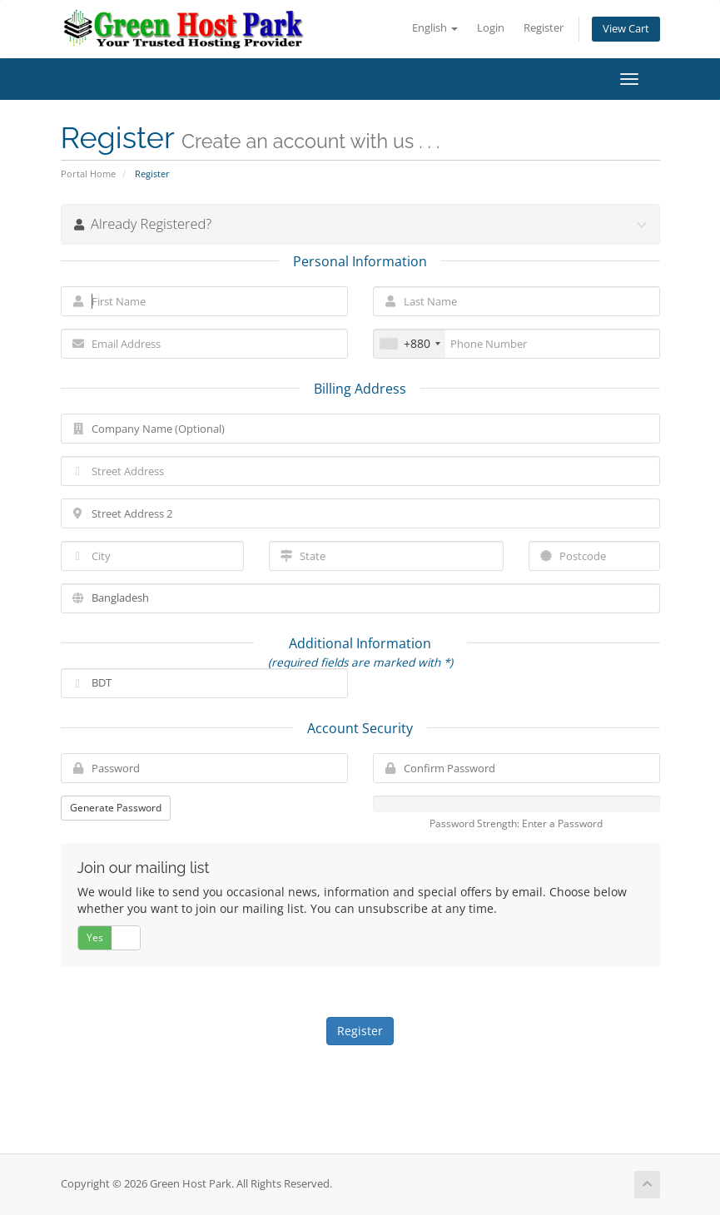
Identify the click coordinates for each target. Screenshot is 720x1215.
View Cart (626, 29)
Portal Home (88, 173)
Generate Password (115, 808)
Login (490, 28)
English (435, 28)
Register (544, 28)
